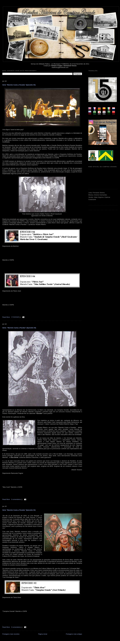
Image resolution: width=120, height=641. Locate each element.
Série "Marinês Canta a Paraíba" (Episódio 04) (19, 85)
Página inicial (42, 634)
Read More (6, 317)
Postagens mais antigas (74, 634)
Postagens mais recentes (10, 634)
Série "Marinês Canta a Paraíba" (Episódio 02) (19, 510)
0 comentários (16, 499)
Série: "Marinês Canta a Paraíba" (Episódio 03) (19, 328)
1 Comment (15, 317)
